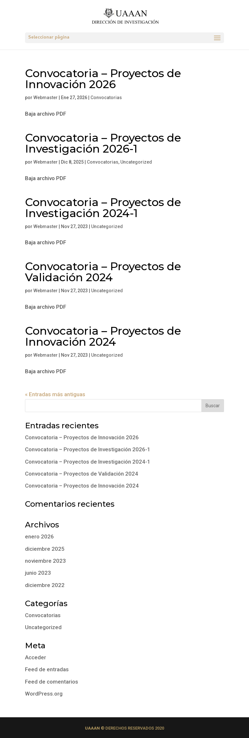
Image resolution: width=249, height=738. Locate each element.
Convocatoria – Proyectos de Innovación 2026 (103, 78)
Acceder (35, 657)
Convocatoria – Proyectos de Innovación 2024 (103, 336)
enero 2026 (39, 536)
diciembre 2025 (45, 549)
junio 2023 (38, 573)
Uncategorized (136, 162)
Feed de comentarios (51, 681)
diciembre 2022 (45, 585)
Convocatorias (106, 97)
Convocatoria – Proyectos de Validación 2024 (103, 271)
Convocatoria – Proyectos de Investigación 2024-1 (103, 207)
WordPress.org (44, 693)
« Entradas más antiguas (55, 394)
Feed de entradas (47, 669)
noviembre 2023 (45, 561)
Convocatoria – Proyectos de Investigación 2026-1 (103, 143)
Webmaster (45, 97)
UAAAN (92, 728)
